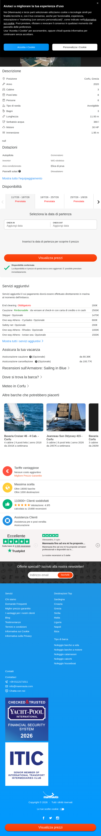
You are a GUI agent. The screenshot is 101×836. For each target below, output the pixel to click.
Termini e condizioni (16, 626)
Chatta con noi (15, 690)
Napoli (57, 626)
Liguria (57, 622)
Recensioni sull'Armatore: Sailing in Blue (36, 368)
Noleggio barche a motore (68, 649)
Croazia (58, 603)
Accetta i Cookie (26, 47)
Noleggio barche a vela (66, 645)
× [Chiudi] (98, 3)
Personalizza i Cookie (75, 47)
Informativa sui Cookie (17, 631)
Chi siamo (10, 599)
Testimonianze (13, 622)
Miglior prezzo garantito (18, 608)
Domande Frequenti (16, 603)
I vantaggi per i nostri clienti (20, 613)
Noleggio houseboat (65, 663)
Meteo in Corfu (15, 386)
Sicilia (57, 613)
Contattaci (10, 677)
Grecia (57, 608)
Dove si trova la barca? (22, 377)
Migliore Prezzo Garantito (28, 475)
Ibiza (56, 631)
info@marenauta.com (19, 686)
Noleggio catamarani (65, 654)
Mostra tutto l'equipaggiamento (22, 178)
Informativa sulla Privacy (18, 636)
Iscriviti (65, 574)
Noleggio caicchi (63, 658)
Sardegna (59, 599)
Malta (57, 617)
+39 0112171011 (16, 681)
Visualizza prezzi (50, 258)
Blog (7, 617)
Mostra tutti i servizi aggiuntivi (23, 341)
